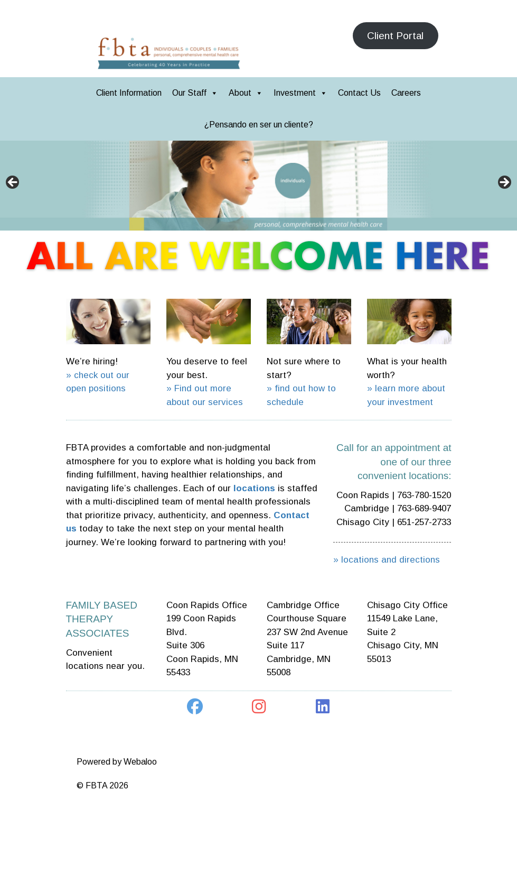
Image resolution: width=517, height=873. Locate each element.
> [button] (504, 183)
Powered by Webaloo (117, 761)
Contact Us (359, 92)
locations (254, 488)
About (246, 92)
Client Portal (395, 35)
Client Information (129, 92)
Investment (300, 92)
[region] (258, 186)
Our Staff (195, 92)
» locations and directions (386, 560)
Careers (406, 92)
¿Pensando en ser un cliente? (258, 124)
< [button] (13, 183)
